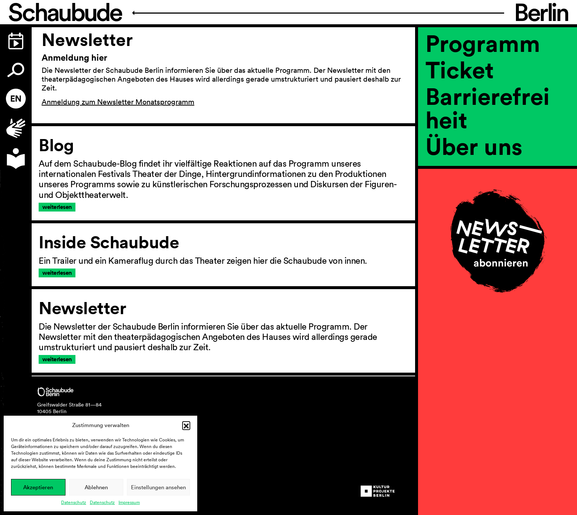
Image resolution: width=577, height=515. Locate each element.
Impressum (129, 502)
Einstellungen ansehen (158, 487)
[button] (186, 425)
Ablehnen (96, 487)
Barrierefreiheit (487, 108)
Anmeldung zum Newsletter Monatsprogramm (118, 101)
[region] (497, 171)
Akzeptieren (38, 487)
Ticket (459, 69)
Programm (482, 43)
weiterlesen (57, 207)
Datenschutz (73, 502)
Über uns (474, 146)
